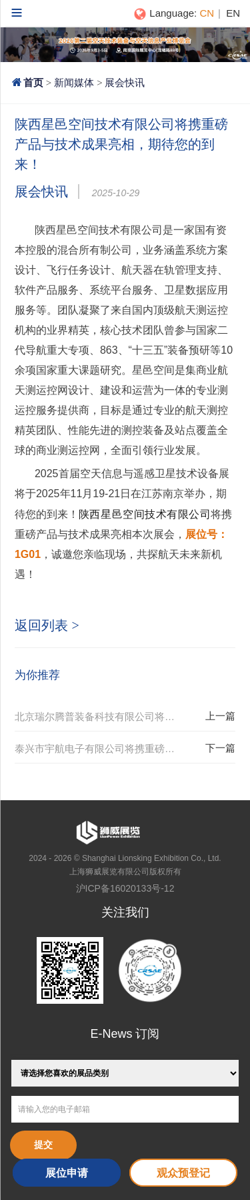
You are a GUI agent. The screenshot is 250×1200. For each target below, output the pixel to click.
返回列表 (47, 625)
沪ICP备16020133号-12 (125, 888)
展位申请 (66, 1173)
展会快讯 (125, 82)
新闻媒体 (74, 82)
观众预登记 (183, 1173)
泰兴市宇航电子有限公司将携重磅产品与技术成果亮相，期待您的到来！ (107, 748)
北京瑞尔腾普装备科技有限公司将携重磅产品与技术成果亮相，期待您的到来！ (107, 716)
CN (206, 13)
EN (233, 13)
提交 (43, 1145)
